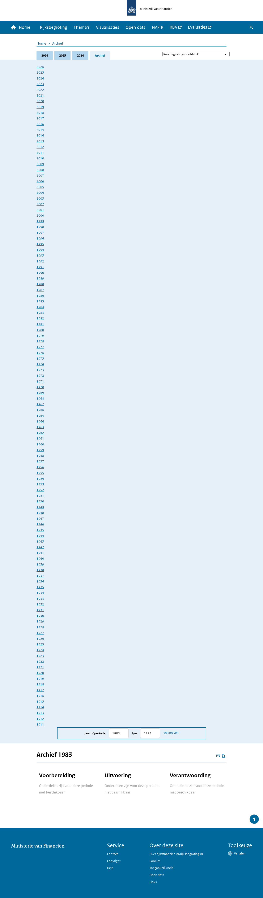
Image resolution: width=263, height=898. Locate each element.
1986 (40, 296)
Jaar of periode (95, 733)
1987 (40, 290)
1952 (40, 490)
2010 (40, 158)
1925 (40, 644)
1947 (40, 519)
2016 (40, 124)
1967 (40, 404)
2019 (40, 107)
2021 (40, 95)
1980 (40, 330)
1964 (40, 421)
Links (153, 882)
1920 (40, 673)
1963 (40, 427)
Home (41, 43)
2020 (40, 101)
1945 (40, 530)
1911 (40, 724)
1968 (40, 398)
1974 (40, 364)
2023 (40, 84)
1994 (40, 250)
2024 (80, 55)
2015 (40, 130)
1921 (40, 667)
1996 (40, 238)
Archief (57, 43)
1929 (40, 621)
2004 (40, 193)
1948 (40, 513)
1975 (40, 358)
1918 (40, 684)
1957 (40, 461)
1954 (40, 479)
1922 (40, 662)
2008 (40, 170)
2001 (40, 210)
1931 (40, 610)
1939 (40, 564)
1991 (40, 267)
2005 (40, 187)
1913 (40, 713)
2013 (40, 141)
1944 (40, 536)
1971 (40, 381)
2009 (40, 164)
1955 (40, 473)
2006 (40, 181)
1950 (40, 501)
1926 (40, 639)
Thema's (81, 27)
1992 (40, 261)
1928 (40, 627)
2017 (40, 118)
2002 (40, 204)
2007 (40, 175)
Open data (136, 27)
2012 (40, 147)
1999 (40, 221)
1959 (40, 450)
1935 (40, 587)
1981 (40, 324)
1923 (40, 656)
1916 (40, 696)
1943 (40, 541)
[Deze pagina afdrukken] (223, 756)
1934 (40, 593)
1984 (40, 307)
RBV (173, 27)
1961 (40, 438)
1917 (40, 690)
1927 (40, 633)
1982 (40, 318)
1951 (40, 496)
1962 (40, 433)
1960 (40, 444)
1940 (40, 558)
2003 (40, 198)
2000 (40, 215)
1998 (40, 227)
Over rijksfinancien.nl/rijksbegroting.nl (176, 854)
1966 (40, 410)
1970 (40, 387)
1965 (40, 416)
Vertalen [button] (240, 853)
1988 (40, 284)
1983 (40, 313)
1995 (40, 244)
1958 (40, 456)
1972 (40, 375)
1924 (40, 650)
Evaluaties (197, 27)
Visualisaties (107, 27)
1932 (40, 604)
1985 (40, 301)
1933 (40, 599)
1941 (40, 553)
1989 (40, 278)
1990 (40, 273)
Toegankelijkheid (161, 868)
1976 (40, 353)
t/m (134, 733)
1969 (40, 393)
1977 (40, 347)
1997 (40, 233)
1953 (40, 484)
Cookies (154, 861)
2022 (40, 90)
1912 (40, 719)
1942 (40, 547)
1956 (40, 467)
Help (110, 868)
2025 (62, 55)
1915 (40, 701)
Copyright (113, 861)
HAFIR (157, 27)
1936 (40, 581)
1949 (40, 507)
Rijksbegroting (53, 27)
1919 (40, 679)
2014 (40, 135)
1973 (40, 370)
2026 (44, 55)
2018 (40, 113)
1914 (40, 707)
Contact (112, 854)
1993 (40, 255)
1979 (40, 336)
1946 (40, 524)
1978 (40, 341)
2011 (40, 153)
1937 (40, 576)
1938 (40, 570)
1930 (40, 616)
